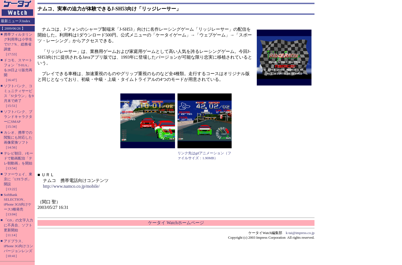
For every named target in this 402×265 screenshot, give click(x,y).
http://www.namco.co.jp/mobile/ (71, 186)
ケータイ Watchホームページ (176, 222)
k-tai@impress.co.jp (300, 233)
